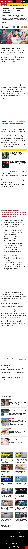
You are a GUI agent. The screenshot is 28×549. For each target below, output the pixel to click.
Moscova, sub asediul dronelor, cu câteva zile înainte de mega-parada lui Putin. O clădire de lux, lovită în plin (21, 520)
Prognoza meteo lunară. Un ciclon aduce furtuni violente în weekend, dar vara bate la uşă (16, 4)
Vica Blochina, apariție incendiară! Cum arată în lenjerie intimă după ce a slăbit (21, 461)
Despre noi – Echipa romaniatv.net (18, 536)
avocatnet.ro (14, 61)
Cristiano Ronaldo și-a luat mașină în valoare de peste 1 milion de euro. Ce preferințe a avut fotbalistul (7, 473)
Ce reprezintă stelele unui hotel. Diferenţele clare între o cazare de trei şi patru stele (7, 485)
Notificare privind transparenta (14, 543)
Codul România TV (14, 540)
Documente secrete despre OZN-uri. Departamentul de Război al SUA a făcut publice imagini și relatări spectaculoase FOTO (7, 520)
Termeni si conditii (19, 532)
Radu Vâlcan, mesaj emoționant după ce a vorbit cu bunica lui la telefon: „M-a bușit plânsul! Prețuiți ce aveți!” (17, 403)
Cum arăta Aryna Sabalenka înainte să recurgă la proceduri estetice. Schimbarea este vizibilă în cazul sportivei (13, 378)
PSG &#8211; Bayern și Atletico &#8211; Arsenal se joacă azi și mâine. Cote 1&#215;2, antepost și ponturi (7, 526)
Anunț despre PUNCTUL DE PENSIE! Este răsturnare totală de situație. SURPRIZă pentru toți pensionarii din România (12, 373)
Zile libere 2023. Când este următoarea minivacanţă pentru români (13, 124)
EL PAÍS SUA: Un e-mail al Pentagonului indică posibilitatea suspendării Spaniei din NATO (7, 461)
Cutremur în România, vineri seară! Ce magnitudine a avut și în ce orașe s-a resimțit (17, 441)
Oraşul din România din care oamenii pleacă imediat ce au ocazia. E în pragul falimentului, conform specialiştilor (13, 368)
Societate (11, 409)
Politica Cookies (8, 532)
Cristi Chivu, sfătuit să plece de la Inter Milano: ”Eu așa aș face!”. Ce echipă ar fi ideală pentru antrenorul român (21, 508)
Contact (3, 536)
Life (10, 399)
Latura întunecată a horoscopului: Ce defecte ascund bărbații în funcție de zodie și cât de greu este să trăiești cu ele (18, 154)
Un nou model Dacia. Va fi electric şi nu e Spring (20, 497)
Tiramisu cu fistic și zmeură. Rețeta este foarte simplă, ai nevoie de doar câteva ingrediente (17, 432)
